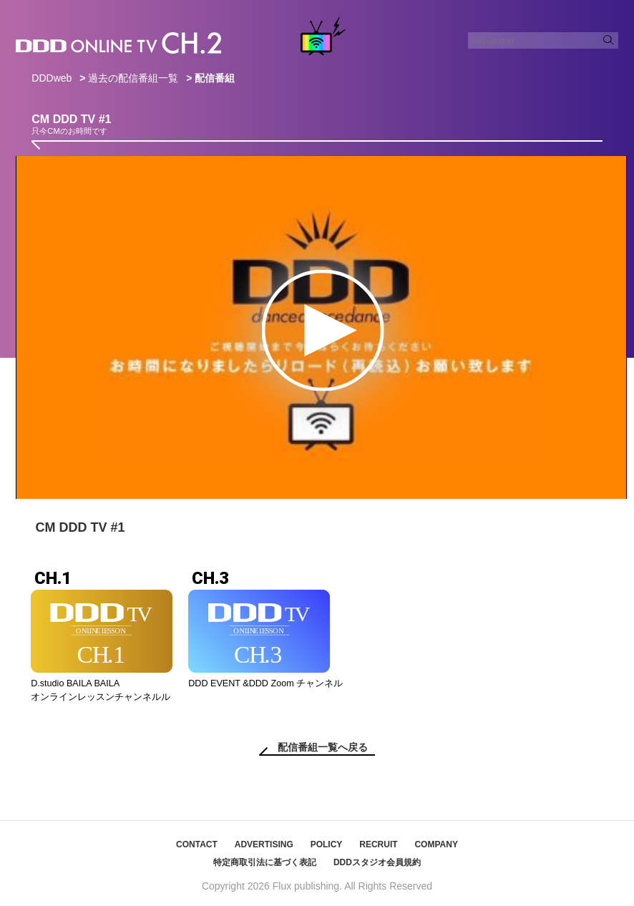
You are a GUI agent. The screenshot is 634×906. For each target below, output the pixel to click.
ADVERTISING (264, 844)
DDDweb (51, 78)
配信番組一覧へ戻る (323, 747)
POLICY (327, 844)
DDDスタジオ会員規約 (377, 862)
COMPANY (435, 844)
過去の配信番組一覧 (133, 78)
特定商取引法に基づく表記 (264, 862)
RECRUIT (378, 844)
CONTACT (197, 844)
